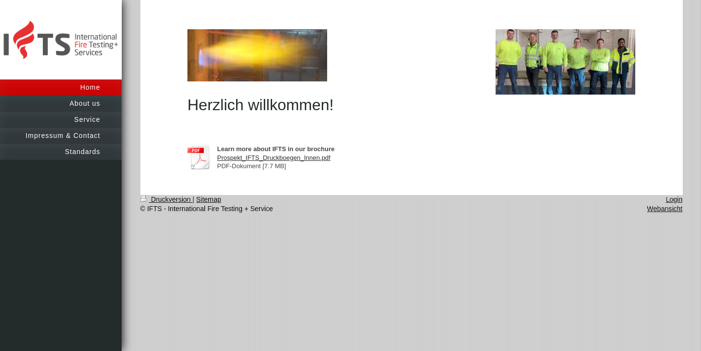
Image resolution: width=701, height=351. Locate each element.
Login (674, 199)
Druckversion (166, 199)
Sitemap (208, 199)
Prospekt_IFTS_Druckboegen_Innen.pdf (274, 157)
